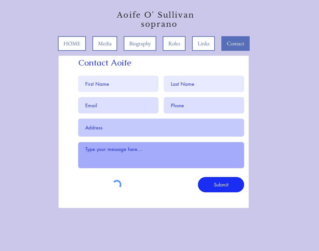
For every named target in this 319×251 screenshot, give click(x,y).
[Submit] (221, 184)
